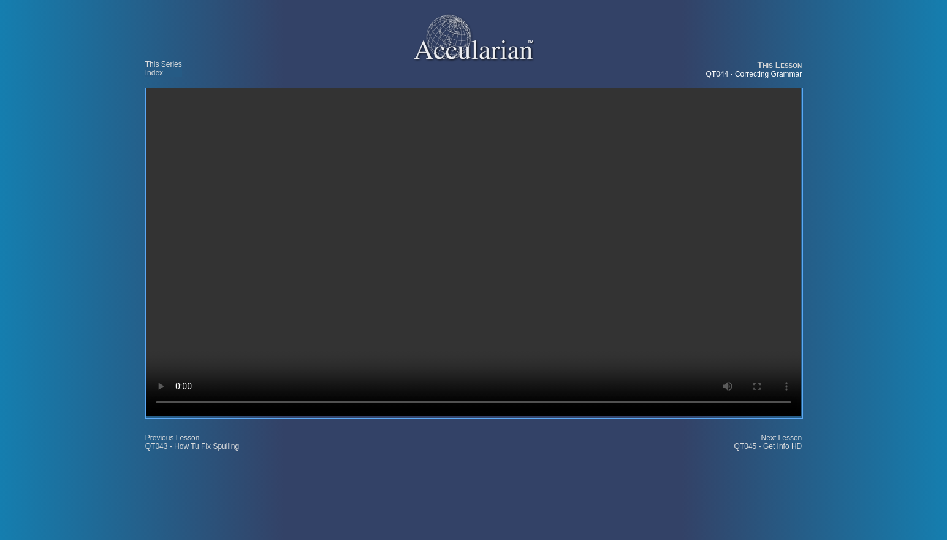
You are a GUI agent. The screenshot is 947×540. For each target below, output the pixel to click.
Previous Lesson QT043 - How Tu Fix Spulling (192, 442)
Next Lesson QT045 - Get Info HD (768, 442)
